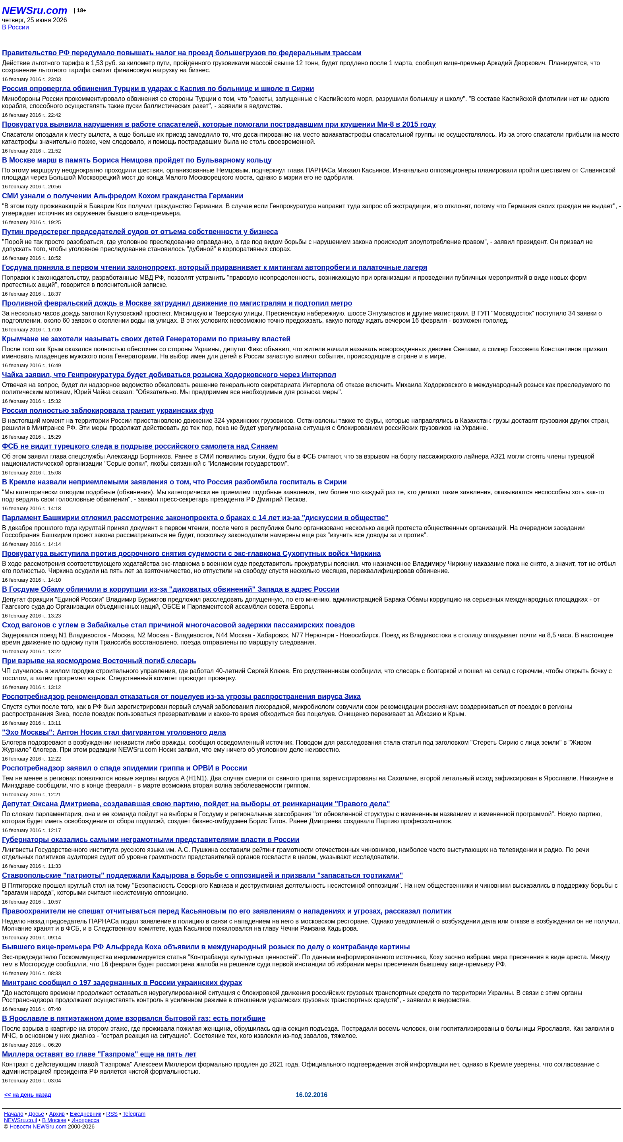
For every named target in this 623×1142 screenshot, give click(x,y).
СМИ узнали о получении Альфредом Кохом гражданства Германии (122, 196)
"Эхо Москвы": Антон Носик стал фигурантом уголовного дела (114, 732)
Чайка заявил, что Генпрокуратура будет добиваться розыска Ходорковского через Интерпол (169, 375)
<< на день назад (27, 1095)
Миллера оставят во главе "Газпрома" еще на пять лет (99, 1054)
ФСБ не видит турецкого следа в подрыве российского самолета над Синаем (140, 446)
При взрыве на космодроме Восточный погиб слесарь (99, 661)
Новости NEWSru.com (38, 1126)
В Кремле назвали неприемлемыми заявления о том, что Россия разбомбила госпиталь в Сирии (174, 482)
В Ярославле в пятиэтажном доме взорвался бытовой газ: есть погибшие (133, 1018)
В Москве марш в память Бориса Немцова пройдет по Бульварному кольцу (137, 160)
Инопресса (86, 1120)
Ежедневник (85, 1114)
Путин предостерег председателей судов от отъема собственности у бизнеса (140, 232)
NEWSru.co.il (20, 1120)
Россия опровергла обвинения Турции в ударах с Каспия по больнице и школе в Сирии (158, 89)
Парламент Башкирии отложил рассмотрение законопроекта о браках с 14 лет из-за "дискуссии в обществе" (195, 518)
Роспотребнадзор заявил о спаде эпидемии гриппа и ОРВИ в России (124, 768)
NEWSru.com (35, 10)
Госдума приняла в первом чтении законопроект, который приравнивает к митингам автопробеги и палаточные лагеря (214, 267)
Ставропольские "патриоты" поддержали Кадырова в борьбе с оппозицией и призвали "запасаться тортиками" (202, 875)
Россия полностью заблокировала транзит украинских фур (107, 410)
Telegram (134, 1114)
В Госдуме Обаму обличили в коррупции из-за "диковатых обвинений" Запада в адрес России (170, 589)
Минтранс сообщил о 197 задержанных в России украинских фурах (122, 983)
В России (15, 27)
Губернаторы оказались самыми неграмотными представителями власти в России (151, 840)
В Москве (54, 1120)
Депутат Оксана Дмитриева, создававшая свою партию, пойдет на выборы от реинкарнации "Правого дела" (196, 804)
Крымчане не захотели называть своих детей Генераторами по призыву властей (146, 339)
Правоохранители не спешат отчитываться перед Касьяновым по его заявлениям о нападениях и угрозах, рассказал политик (226, 911)
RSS (112, 1114)
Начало (13, 1114)
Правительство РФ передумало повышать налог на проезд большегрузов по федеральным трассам (182, 53)
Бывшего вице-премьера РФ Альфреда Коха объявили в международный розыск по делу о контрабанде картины (206, 947)
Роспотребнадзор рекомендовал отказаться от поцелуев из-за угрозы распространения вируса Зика (181, 697)
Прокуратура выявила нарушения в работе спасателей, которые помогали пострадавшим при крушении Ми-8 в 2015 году (219, 124)
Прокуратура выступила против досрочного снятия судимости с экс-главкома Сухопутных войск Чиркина (191, 553)
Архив (57, 1114)
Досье (36, 1114)
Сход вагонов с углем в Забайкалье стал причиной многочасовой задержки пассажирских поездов (178, 625)
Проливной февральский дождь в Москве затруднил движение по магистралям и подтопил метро (177, 303)
